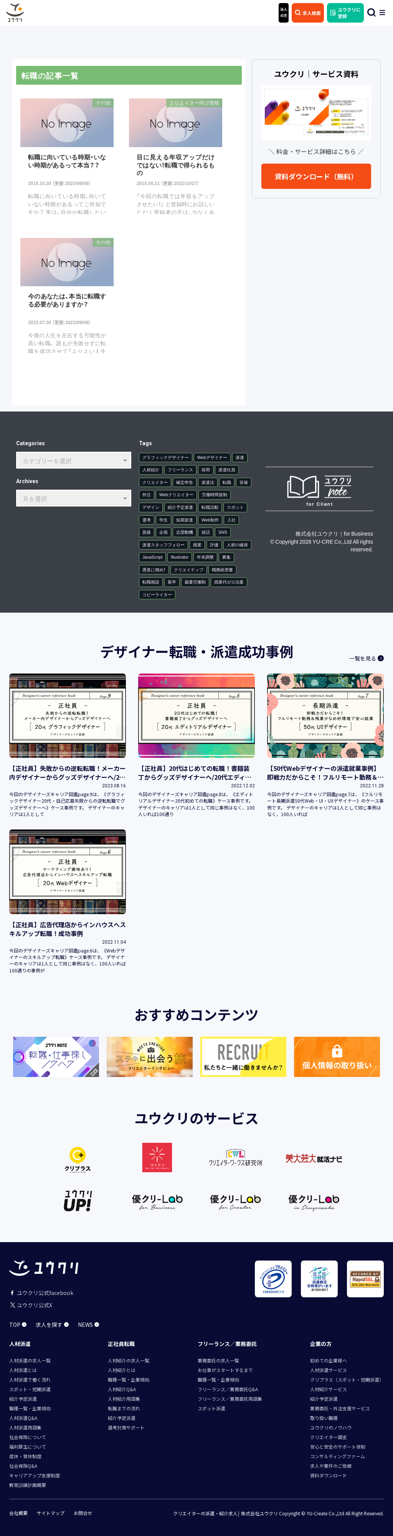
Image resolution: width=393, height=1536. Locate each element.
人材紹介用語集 (124, 1398)
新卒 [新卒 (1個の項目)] (172, 582)
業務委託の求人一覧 (218, 1360)
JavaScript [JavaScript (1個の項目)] (152, 557)
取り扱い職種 (324, 1417)
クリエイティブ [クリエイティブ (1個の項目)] (188, 569)
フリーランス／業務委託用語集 (230, 1398)
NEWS (88, 1324)
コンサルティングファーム (337, 1455)
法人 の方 (283, 12)
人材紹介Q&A (122, 1388)
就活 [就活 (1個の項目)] (205, 532)
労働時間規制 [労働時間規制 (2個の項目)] (214, 494)
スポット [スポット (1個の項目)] (235, 507)
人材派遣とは (23, 1369)
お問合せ (83, 1513)
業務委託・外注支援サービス (340, 1408)
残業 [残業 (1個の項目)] (197, 544)
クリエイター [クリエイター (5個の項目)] (155, 482)
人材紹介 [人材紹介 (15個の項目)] (150, 469)
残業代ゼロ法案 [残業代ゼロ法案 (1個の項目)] (229, 582)
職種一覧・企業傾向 (30, 1408)
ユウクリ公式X (30, 1305)
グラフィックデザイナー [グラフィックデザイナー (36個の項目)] (165, 457)
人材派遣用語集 (25, 1427)
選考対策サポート (126, 1427)
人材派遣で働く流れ (30, 1379)
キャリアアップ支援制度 (34, 1475)
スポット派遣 (211, 1408)
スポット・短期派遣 (30, 1388)
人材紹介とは (121, 1369)
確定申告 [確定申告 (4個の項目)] (184, 482)
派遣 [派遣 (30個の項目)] (240, 457)
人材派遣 (20, 1343)
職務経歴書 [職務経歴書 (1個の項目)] (222, 569)
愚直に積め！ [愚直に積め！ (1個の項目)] (153, 569)
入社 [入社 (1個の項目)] (231, 519)
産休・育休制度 (25, 1455)
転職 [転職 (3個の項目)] (227, 482)
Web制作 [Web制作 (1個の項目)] (210, 519)
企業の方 (321, 1343)
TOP (17, 1324)
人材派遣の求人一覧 (30, 1360)
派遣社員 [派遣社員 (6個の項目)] (226, 469)
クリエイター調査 (328, 1436)
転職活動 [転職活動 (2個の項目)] (209, 507)
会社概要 (18, 1513)
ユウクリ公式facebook (41, 1292)
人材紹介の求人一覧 (128, 1360)
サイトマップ (50, 1513)
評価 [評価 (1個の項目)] (214, 544)
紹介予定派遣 (23, 1398)
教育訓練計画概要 (27, 1484)
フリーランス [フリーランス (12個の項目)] (180, 469)
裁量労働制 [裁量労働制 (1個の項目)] (195, 582)
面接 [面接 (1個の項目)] (146, 532)
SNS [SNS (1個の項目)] (222, 532)
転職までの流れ (124, 1408)
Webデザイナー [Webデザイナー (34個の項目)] (212, 457)
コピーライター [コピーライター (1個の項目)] (157, 594)
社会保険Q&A (23, 1465)
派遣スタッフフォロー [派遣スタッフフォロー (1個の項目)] (163, 544)
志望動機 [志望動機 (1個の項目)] (184, 532)
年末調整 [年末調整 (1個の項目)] (205, 557)
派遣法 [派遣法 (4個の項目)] (207, 482)
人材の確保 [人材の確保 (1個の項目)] (237, 544)
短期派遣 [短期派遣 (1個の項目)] (184, 519)
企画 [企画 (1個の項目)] (163, 532)
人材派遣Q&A (23, 1417)
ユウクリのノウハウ (331, 1427)
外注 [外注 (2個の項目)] (146, 494)
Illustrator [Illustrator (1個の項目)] (179, 557)
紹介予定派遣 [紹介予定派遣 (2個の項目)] (180, 507)
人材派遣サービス (328, 1369)
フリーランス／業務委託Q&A (228, 1388)
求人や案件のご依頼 (331, 1465)
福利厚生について (27, 1446)
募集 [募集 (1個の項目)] (226, 557)
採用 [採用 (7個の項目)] (205, 469)
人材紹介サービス (328, 1388)
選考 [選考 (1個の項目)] (146, 519)
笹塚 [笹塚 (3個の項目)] (243, 482)
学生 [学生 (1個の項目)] (163, 519)
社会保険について (27, 1436)
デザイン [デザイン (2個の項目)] (150, 507)
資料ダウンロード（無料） (316, 176)
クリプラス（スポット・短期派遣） (347, 1379)
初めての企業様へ (328, 1360)
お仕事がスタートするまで (225, 1369)
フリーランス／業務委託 (227, 1343)
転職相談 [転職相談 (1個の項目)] (150, 582)
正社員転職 (121, 1343)
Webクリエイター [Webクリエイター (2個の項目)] (176, 494)
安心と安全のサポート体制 (337, 1446)
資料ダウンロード (328, 1475)
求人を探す (52, 1324)
